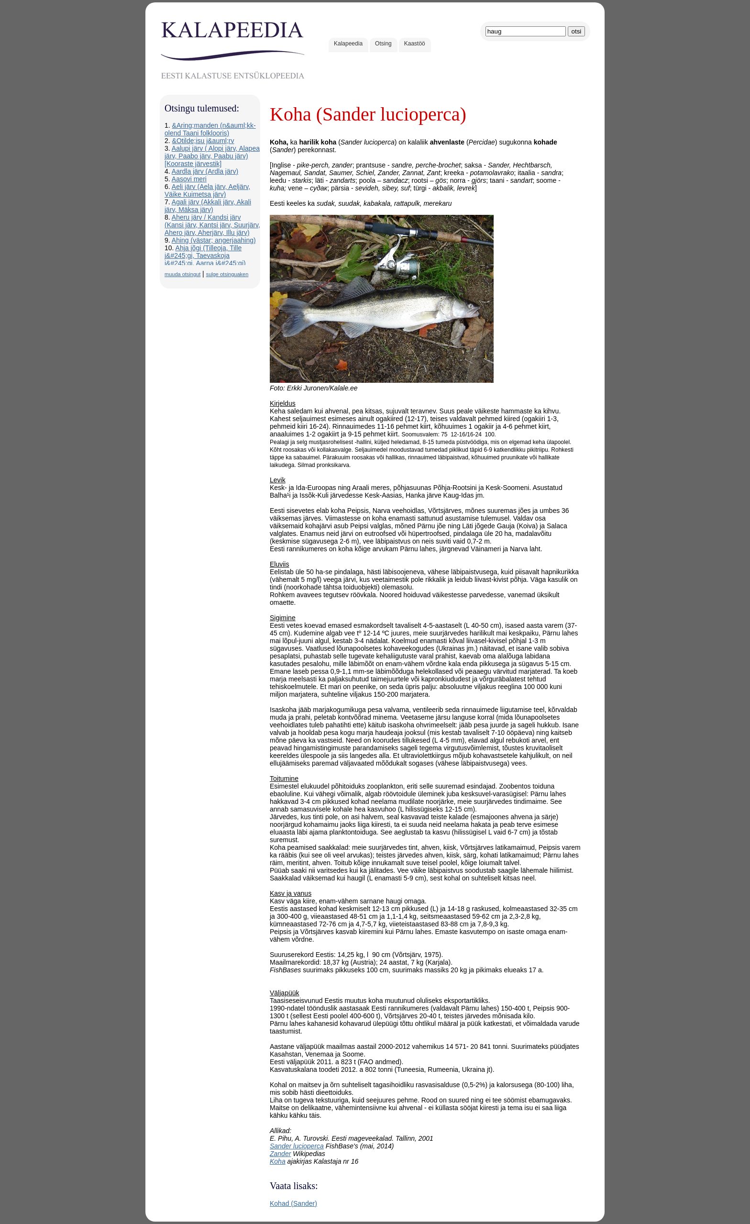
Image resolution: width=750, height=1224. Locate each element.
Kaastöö (414, 43)
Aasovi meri (189, 179)
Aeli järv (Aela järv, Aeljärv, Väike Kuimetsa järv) (207, 190)
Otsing (383, 43)
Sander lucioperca (297, 1146)
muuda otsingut (182, 274)
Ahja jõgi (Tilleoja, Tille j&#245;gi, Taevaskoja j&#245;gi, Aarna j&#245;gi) (205, 255)
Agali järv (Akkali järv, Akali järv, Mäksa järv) (208, 205)
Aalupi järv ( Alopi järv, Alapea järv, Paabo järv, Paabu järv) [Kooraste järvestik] (212, 156)
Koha (278, 1161)
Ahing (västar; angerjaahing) (214, 240)
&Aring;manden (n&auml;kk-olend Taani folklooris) (210, 129)
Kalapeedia (348, 43)
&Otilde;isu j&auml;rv (203, 141)
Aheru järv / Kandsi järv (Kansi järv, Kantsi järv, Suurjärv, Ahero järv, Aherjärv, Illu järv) (212, 224)
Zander (280, 1153)
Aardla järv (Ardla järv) (205, 171)
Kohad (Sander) (293, 1203)
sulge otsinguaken (227, 274)
